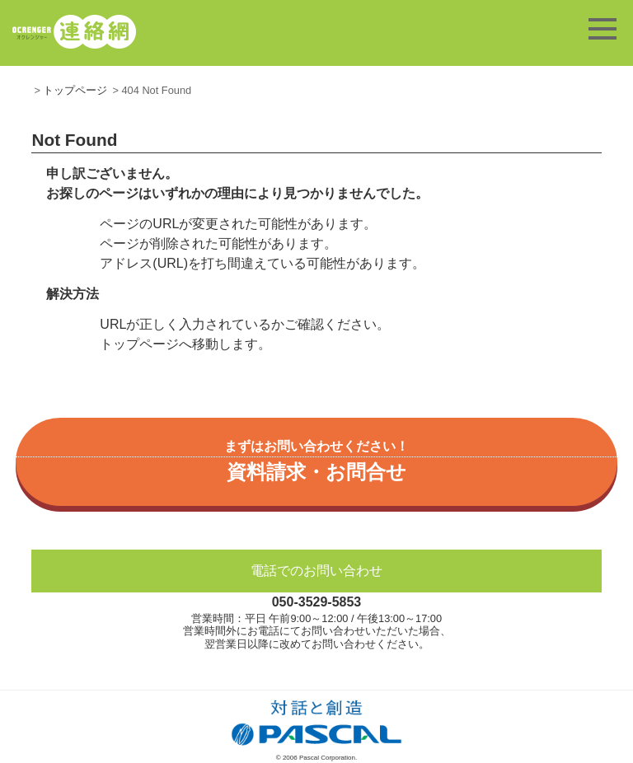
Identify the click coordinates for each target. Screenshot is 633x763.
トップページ (75, 90)
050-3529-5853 (317, 602)
